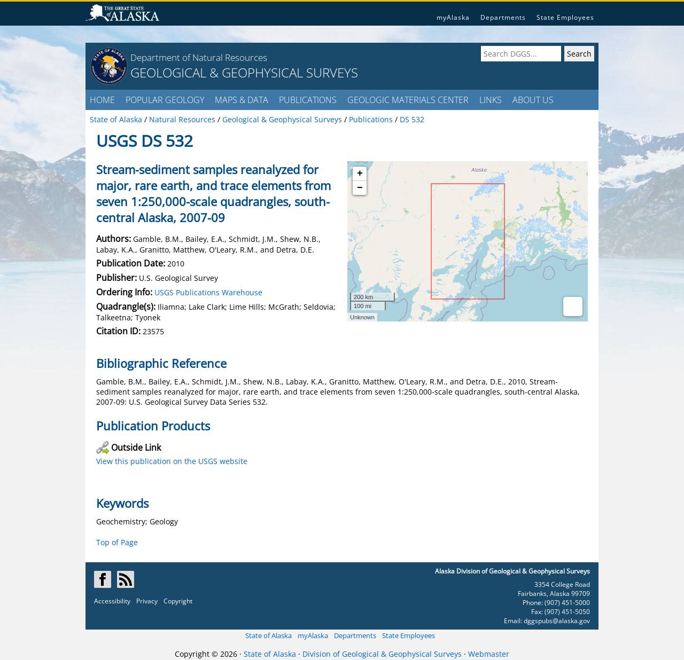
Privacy (147, 601)
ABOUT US (533, 100)
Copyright (178, 601)
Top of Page (117, 542)
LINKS (490, 100)
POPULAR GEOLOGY (165, 100)
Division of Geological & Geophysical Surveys (382, 654)
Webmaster (488, 654)
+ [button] (360, 173)
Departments (503, 17)
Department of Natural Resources (198, 57)
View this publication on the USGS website (171, 461)
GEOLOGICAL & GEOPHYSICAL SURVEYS (244, 72)
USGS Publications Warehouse (208, 292)
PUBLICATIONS (308, 100)
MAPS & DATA (241, 100)
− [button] (360, 188)
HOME (102, 100)
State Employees (565, 17)
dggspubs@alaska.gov (557, 620)
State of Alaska (268, 635)
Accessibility (112, 601)
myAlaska (453, 17)
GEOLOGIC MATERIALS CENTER (408, 100)
